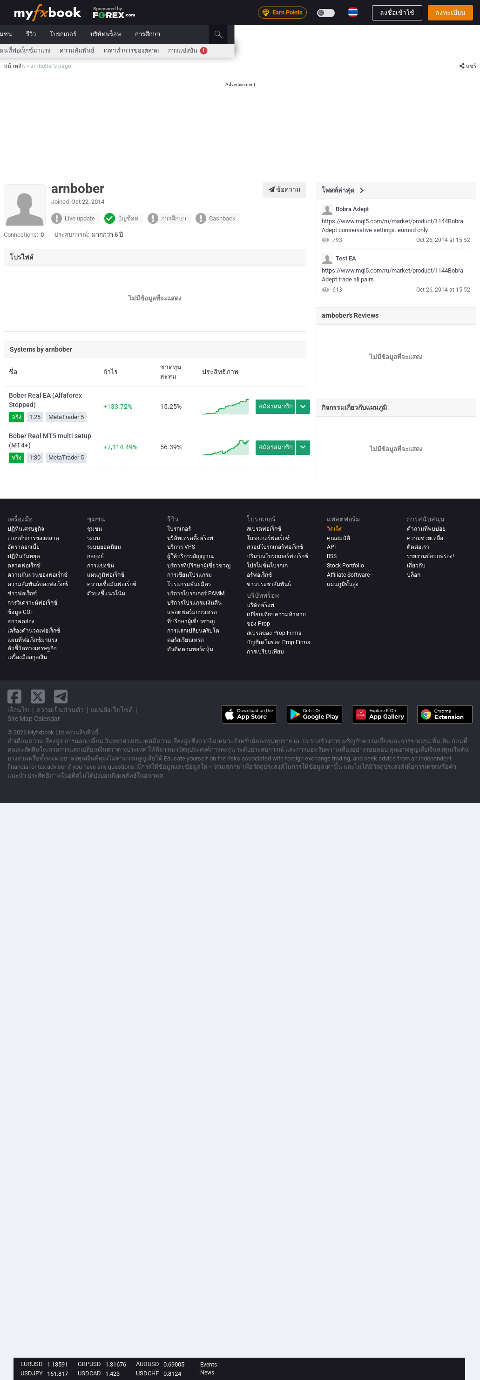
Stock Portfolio (345, 565)
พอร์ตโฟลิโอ (68, 34)
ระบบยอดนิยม (104, 547)
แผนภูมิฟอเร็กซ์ (105, 575)
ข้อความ (284, 189)
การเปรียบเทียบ (265, 651)
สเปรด (182, 50)
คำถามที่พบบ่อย (426, 529)
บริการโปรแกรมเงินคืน (194, 603)
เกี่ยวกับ (416, 565)
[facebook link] (14, 696)
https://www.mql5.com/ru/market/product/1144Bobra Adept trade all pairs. (392, 275)
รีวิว (277, 34)
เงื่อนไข (18, 709)
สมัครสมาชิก (275, 406)
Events (208, 1364)
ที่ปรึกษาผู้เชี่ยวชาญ (191, 621)
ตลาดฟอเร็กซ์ (24, 565)
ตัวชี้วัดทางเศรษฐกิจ (32, 648)
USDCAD (89, 1373)
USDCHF (147, 1373)
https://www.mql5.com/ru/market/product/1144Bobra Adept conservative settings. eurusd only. (392, 225)
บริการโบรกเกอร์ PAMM (195, 593)
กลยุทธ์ (95, 556)
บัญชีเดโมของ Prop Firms (278, 642)
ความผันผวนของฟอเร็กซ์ (37, 575)
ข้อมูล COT (20, 612)
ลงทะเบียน (450, 12)
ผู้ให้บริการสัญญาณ (190, 556)
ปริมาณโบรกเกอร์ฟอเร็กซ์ (277, 556)
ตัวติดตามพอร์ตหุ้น (190, 649)
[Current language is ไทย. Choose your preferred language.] (353, 12)
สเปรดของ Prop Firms (274, 633)
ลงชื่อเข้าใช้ (397, 12)
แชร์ (468, 66)
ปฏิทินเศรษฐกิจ (34, 50)
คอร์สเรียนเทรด (185, 640)
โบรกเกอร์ (309, 34)
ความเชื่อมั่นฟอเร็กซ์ (111, 584)
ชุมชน (249, 34)
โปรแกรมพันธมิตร (189, 584)
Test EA (346, 258)
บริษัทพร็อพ (351, 34)
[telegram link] (61, 696)
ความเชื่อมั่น (216, 50)
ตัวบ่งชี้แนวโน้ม (106, 593)
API (331, 547)
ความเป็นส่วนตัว (60, 709)
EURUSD (31, 1363)
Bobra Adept (352, 209)
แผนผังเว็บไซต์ (112, 709)
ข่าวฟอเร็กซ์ (22, 593)
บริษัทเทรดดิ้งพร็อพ (190, 538)
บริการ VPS (181, 547)
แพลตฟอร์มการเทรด (192, 612)
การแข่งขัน (433, 50)
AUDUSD (147, 1363)
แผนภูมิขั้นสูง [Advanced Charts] (342, 584)
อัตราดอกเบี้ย (81, 50)
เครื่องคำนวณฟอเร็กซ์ (136, 50)
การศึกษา (393, 34)
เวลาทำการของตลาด (377, 50)
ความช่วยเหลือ (425, 538)
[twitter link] (38, 696)
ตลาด (192, 34)
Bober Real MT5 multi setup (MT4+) (50, 440)
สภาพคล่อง (20, 621)
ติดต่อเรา (418, 547)
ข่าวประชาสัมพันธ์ (269, 584)
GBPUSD (89, 1363)
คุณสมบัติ (338, 538)
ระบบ (220, 34)
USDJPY (31, 1373)
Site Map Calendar (33, 718)
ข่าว (104, 34)
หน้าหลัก (26, 34)
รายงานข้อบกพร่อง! (430, 556)
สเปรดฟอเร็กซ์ (264, 529)
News (207, 1372)
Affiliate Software (348, 575)
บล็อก (413, 575)
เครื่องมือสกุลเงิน (27, 657)
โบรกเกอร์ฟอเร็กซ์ (268, 538)
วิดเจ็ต (335, 529)
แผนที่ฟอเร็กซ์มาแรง (269, 50)
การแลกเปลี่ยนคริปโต (193, 630)
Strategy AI (147, 34)
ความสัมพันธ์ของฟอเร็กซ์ (37, 584)
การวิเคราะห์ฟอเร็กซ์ (32, 603)
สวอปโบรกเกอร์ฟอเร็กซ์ (275, 547)
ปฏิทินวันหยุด (23, 556)
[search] (469, 34)
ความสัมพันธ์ (322, 50)
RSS (332, 556)
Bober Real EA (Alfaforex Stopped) (45, 400)
